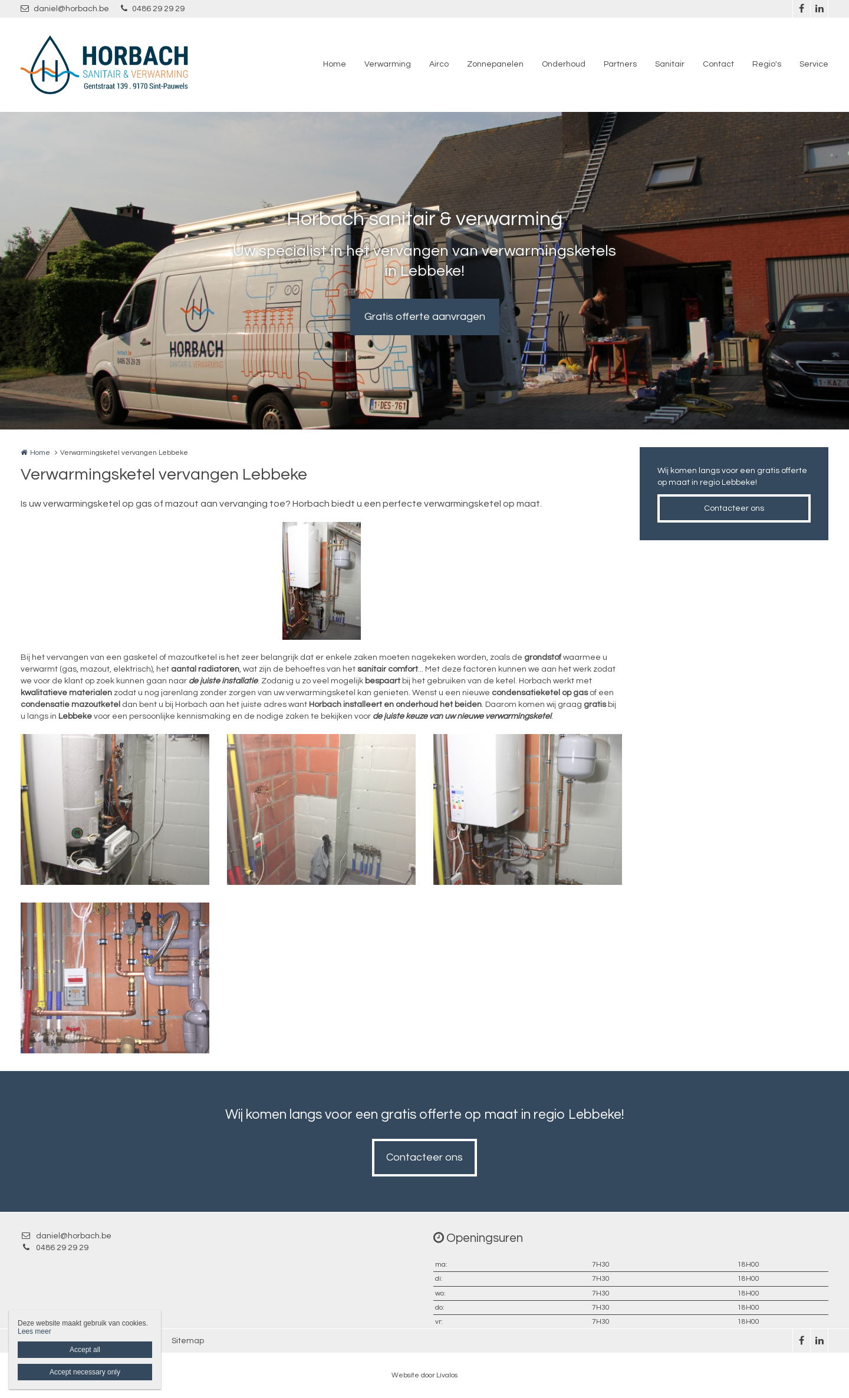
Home (334, 64)
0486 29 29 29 (153, 8)
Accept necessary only (85, 1372)
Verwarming (387, 64)
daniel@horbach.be (65, 8)
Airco (439, 64)
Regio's (766, 64)
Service (813, 64)
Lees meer (34, 1331)
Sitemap (188, 1341)
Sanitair (670, 64)
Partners (620, 64)
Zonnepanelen (495, 64)
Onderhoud (563, 64)
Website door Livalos (424, 1375)
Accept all (85, 1350)
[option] (321, 581)
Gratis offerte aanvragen (424, 316)
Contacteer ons (734, 508)
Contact (718, 64)
